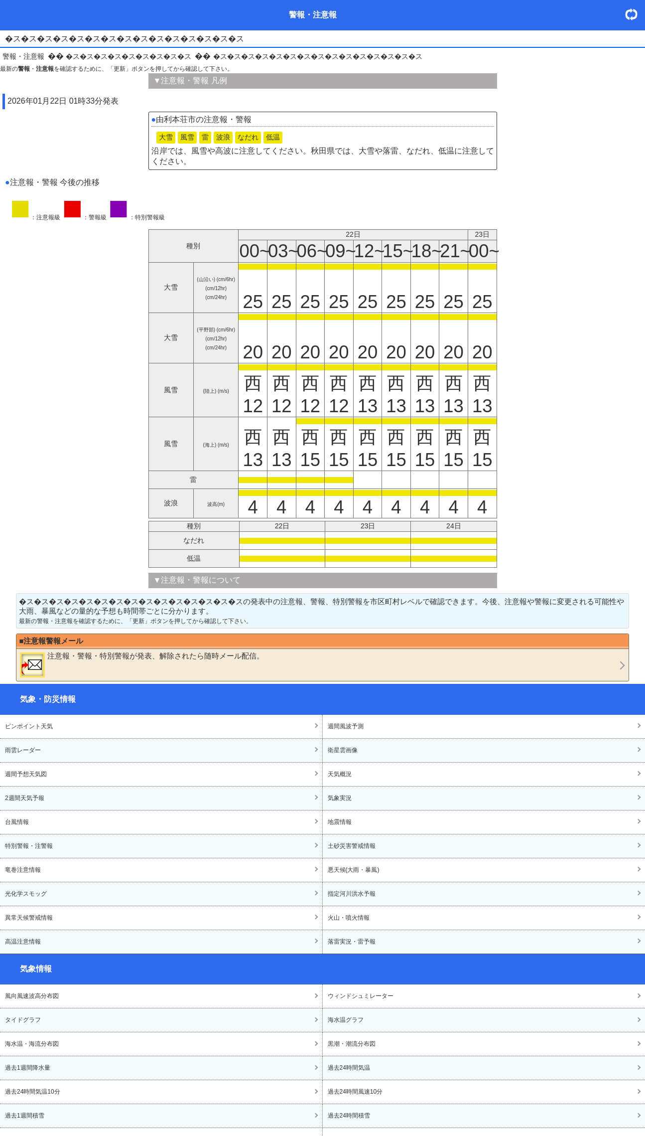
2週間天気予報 (24, 798)
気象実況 (340, 798)
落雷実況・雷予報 (352, 941)
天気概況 (340, 774)
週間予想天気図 (26, 774)
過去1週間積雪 (24, 1115)
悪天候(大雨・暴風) (354, 869)
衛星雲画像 (343, 750)
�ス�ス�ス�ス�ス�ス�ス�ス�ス (128, 56)
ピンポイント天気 (29, 726)
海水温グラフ (346, 1019)
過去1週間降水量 (27, 1067)
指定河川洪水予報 (352, 893)
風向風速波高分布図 (32, 995)
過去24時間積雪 (349, 1115)
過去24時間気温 (349, 1067)
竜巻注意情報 (23, 869)
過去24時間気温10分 (32, 1091)
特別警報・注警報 (29, 845)
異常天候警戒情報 (29, 917)
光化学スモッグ (26, 893)
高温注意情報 (23, 941)
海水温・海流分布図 (32, 1043)
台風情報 (17, 821)
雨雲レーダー (23, 750)
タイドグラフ (23, 1019)
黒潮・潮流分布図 (352, 1043)
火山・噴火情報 (349, 917)
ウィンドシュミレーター (360, 995)
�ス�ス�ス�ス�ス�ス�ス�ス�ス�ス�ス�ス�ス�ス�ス (317, 56)
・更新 (635, 14)
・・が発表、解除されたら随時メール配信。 (142, 664)
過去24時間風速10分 (355, 1091)
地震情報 (340, 821)
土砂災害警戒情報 (352, 845)
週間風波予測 (346, 726)
